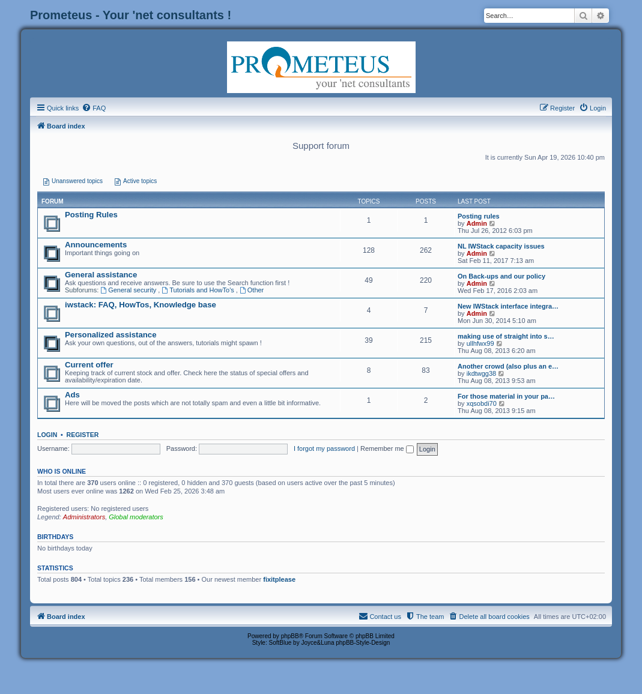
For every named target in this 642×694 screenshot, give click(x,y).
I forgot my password (324, 448)
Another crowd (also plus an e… (508, 366)
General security (129, 290)
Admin (477, 223)
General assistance (101, 274)
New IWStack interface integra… (508, 306)
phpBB (290, 636)
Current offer (89, 364)
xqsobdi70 (482, 403)
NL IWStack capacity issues (501, 246)
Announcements (96, 244)
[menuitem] (94, 108)
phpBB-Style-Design (363, 642)
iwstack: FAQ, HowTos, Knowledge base (140, 304)
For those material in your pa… (506, 396)
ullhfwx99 (480, 343)
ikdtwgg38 (482, 373)
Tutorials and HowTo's (198, 290)
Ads (72, 394)
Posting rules (479, 216)
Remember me (387, 448)
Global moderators (136, 516)
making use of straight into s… (506, 336)
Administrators (84, 516)
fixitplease (279, 579)
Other (252, 290)
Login (47, 434)
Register (83, 434)
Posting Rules (91, 214)
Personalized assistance (110, 334)
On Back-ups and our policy (501, 276)
